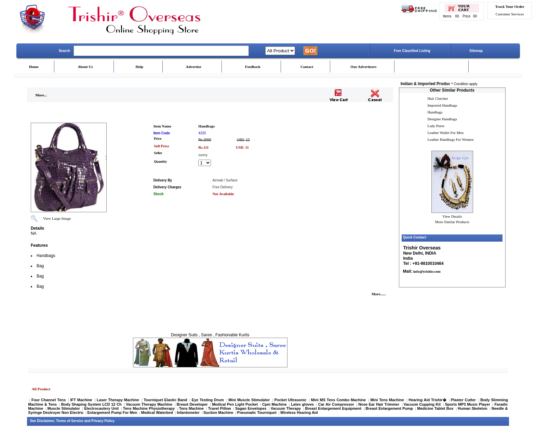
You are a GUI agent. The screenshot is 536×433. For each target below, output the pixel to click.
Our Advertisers (363, 67)
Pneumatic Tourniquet (257, 412)
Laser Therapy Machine (118, 400)
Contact (306, 67)
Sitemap (476, 51)
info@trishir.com (426, 271)
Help (140, 67)
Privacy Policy (103, 421)
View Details (452, 216)
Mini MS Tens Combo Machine (338, 400)
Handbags (434, 112)
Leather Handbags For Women (450, 139)
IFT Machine (81, 400)
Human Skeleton (472, 408)
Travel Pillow (219, 408)
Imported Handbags (442, 105)
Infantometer (188, 412)
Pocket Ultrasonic (290, 400)
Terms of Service (69, 421)
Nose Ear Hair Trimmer (378, 404)
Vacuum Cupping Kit (422, 404)
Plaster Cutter (463, 400)
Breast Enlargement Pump (389, 408)
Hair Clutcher (437, 98)
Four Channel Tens (48, 400)
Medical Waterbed (157, 412)
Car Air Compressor (336, 404)
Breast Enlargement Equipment (333, 408)
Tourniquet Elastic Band (165, 400)
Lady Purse (435, 126)
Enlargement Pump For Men (112, 412)
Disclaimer (45, 421)
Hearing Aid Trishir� (427, 400)
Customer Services (510, 14)
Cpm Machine (274, 404)
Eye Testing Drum (208, 400)
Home (34, 67)
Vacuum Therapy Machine (149, 404)
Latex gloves (302, 404)
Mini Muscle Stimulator (249, 400)
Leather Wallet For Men (445, 133)
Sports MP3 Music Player (467, 404)
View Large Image (57, 218)
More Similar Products (452, 222)
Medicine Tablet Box (435, 408)
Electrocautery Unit (101, 408)
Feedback (252, 67)
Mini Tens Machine (387, 400)
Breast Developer (192, 404)
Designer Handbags (442, 119)
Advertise (193, 67)
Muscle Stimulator (64, 408)
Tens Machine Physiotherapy (149, 408)
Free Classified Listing (412, 51)
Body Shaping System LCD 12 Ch (91, 404)
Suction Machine (218, 412)
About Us (85, 67)
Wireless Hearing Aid (299, 412)
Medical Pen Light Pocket (235, 404)
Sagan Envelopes (251, 408)
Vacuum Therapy (286, 408)
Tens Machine (191, 408)
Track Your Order (509, 6)
